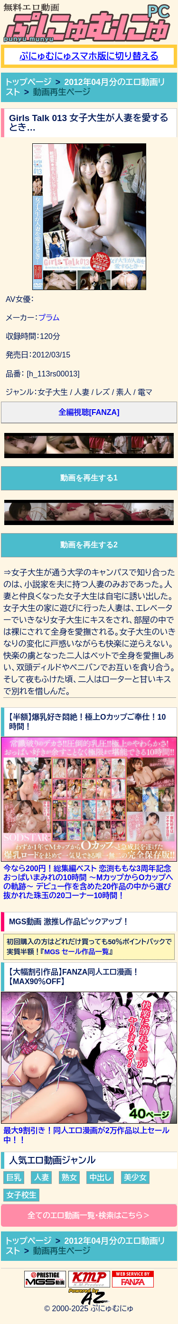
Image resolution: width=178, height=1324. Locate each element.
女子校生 (21, 1195)
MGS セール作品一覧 (76, 952)
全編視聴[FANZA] (89, 412)
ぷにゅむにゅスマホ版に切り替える (89, 56)
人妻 (41, 1178)
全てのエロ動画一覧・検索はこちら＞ (89, 1215)
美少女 (135, 1178)
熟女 (69, 1178)
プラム (48, 318)
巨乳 (13, 1178)
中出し (100, 1178)
